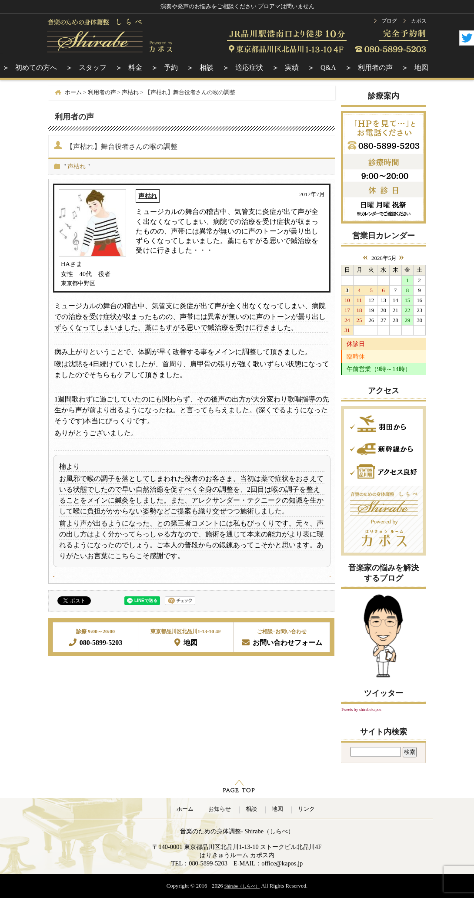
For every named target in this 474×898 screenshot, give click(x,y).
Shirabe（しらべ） (242, 886)
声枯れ (76, 166)
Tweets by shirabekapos (361, 709)
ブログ (389, 21)
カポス (419, 21)
